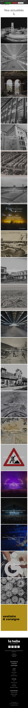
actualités (14, 663)
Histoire (14, 670)
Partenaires (14, 685)
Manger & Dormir (14, 694)
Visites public (14, 672)
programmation (14, 661)
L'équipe (14, 684)
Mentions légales (14, 702)
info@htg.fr (14, 656)
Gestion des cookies (14, 705)
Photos (14, 674)
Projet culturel (14, 682)
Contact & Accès (14, 692)
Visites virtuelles (14, 675)
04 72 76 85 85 (14, 655)
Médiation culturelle (14, 687)
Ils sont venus (14, 665)
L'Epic (14, 680)
